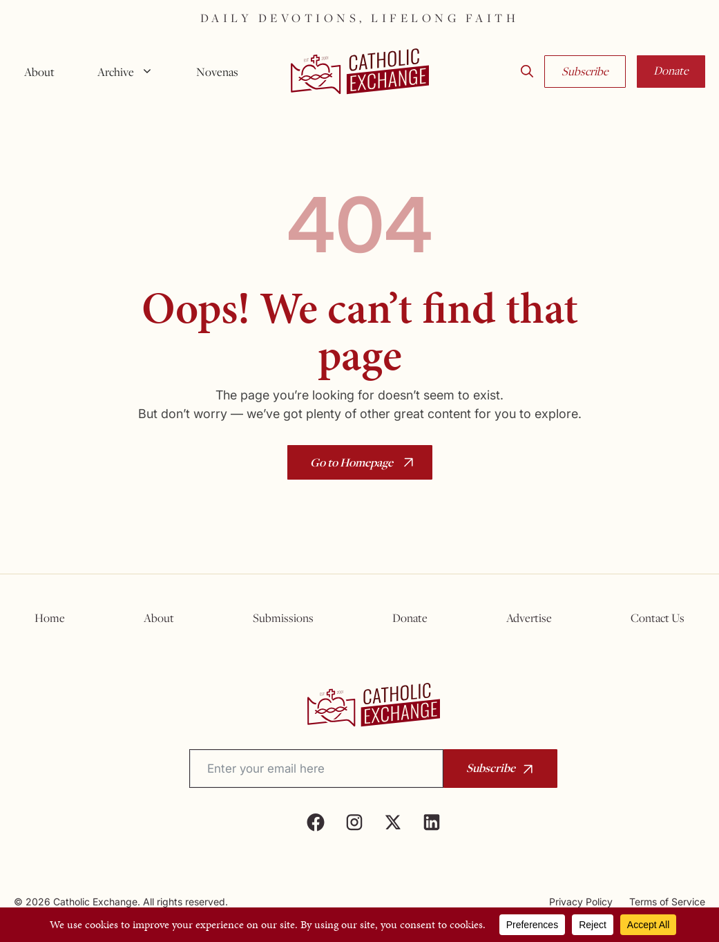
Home (50, 617)
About (39, 71)
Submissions (283, 617)
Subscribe (585, 71)
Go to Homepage (351, 462)
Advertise (529, 617)
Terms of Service (667, 901)
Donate (671, 70)
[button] (527, 72)
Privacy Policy (581, 901)
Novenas (217, 71)
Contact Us (657, 617)
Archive (130, 72)
